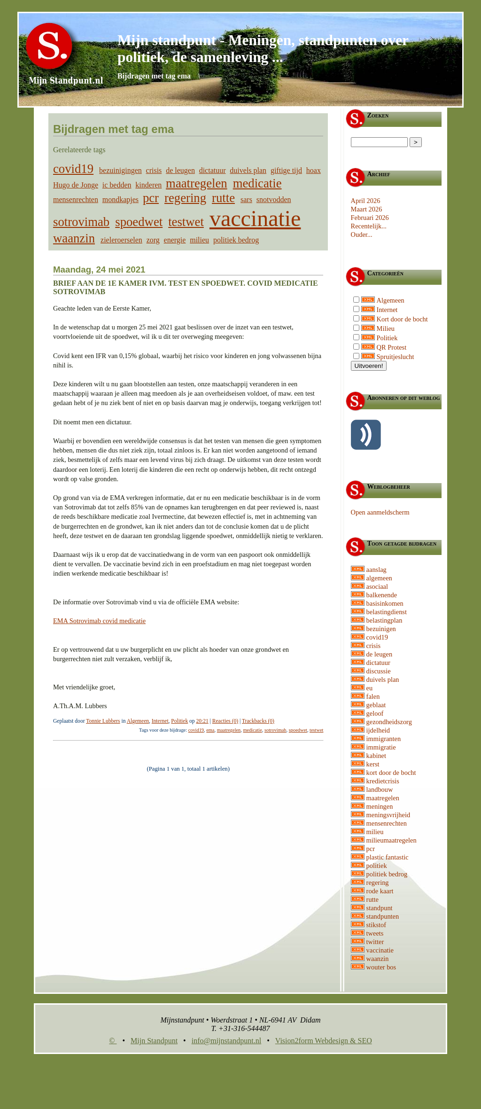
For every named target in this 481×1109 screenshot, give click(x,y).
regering (185, 198)
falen (373, 696)
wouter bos (381, 967)
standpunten (382, 916)
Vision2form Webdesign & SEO (323, 1041)
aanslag (376, 569)
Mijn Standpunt (154, 1041)
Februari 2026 (370, 217)
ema (210, 730)
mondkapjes (120, 199)
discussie (378, 671)
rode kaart (380, 891)
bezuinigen (381, 629)
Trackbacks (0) (258, 721)
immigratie (381, 747)
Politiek (179, 721)
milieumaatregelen (391, 840)
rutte (223, 198)
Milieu (386, 328)
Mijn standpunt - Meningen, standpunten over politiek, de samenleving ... (262, 48)
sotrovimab (81, 222)
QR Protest (392, 347)
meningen (379, 806)
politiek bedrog (236, 240)
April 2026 (365, 200)
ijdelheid (378, 730)
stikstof (376, 925)
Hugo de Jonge (75, 185)
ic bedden (117, 185)
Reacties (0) (225, 721)
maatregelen (196, 183)
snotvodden (273, 199)
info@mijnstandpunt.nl (227, 1041)
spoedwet (139, 222)
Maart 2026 (366, 209)
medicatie (257, 183)
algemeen (379, 578)
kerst (373, 764)
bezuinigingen (120, 170)
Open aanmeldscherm (380, 512)
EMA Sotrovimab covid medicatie (99, 621)
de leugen (180, 170)
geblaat (376, 705)
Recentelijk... (369, 226)
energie (175, 240)
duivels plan (248, 170)
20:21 (202, 721)
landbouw (379, 789)
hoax (313, 170)
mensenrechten (75, 199)
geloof (375, 713)
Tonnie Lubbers (103, 721)
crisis (154, 170)
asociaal (377, 586)
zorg (153, 240)
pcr (151, 198)
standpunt (379, 908)
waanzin (74, 238)
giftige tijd (286, 170)
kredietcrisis (382, 781)
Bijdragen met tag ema (154, 76)
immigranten (383, 738)
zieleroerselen (121, 240)
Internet (160, 721)
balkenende (381, 595)
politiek (376, 865)
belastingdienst (386, 612)
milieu (199, 240)
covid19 (73, 169)
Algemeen (138, 721)
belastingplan (384, 620)
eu (369, 688)
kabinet (376, 755)
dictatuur (212, 170)
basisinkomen (384, 603)
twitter (375, 941)
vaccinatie (255, 218)
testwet (186, 222)
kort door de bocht (391, 772)
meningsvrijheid (388, 815)
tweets (375, 933)
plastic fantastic (387, 857)
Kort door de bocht (402, 319)
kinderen (148, 185)
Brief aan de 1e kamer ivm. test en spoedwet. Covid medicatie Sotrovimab (185, 287)
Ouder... (361, 234)
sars (246, 199)
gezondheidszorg (389, 722)
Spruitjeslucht (395, 356)
